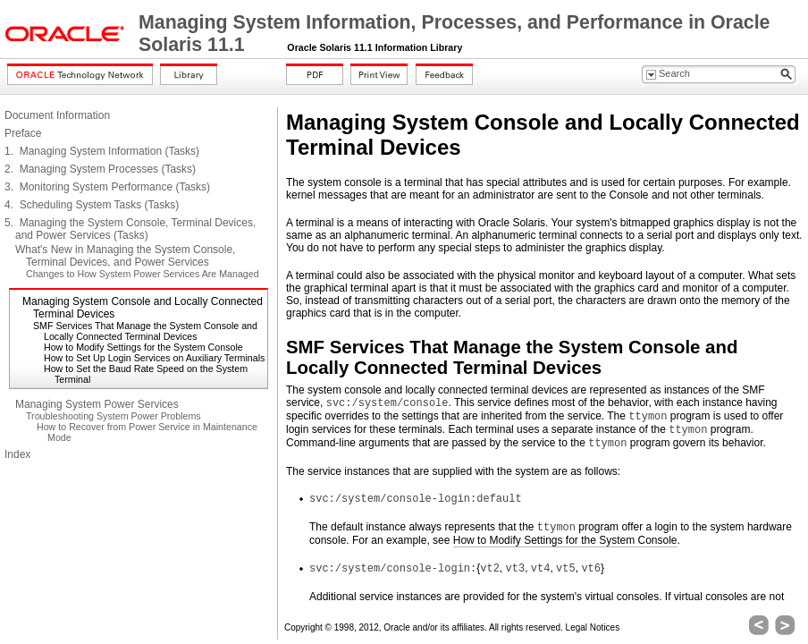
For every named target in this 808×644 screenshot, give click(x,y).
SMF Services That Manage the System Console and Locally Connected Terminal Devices (145, 331)
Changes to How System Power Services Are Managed (142, 273)
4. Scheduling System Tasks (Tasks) (91, 205)
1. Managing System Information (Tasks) (101, 151)
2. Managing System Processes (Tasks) (100, 169)
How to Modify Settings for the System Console (143, 347)
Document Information (57, 115)
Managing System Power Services (97, 404)
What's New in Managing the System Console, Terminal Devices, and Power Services (125, 255)
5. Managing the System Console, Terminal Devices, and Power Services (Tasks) (130, 229)
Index (17, 454)
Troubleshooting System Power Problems (113, 416)
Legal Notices (593, 627)
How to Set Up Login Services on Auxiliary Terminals (154, 357)
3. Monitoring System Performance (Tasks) (107, 187)
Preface (22, 133)
